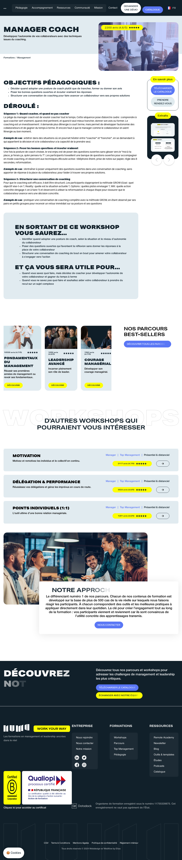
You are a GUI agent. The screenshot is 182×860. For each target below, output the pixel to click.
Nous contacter (84, 743)
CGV (46, 843)
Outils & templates (164, 755)
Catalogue (159, 772)
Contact (112, 8)
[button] (42, 8)
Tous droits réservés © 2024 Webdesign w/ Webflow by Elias (91, 849)
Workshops (120, 738)
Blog (156, 749)
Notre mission (84, 749)
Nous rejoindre (84, 738)
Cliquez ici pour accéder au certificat (25, 808)
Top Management (123, 749)
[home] (5, 8)
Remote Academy (164, 738)
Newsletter (160, 743)
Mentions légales (81, 843)
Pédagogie (21, 8)
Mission (98, 8)
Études (158, 760)
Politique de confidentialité (104, 843)
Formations (9, 58)
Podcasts (159, 766)
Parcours (119, 743)
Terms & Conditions (60, 843)
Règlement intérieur (129, 843)
